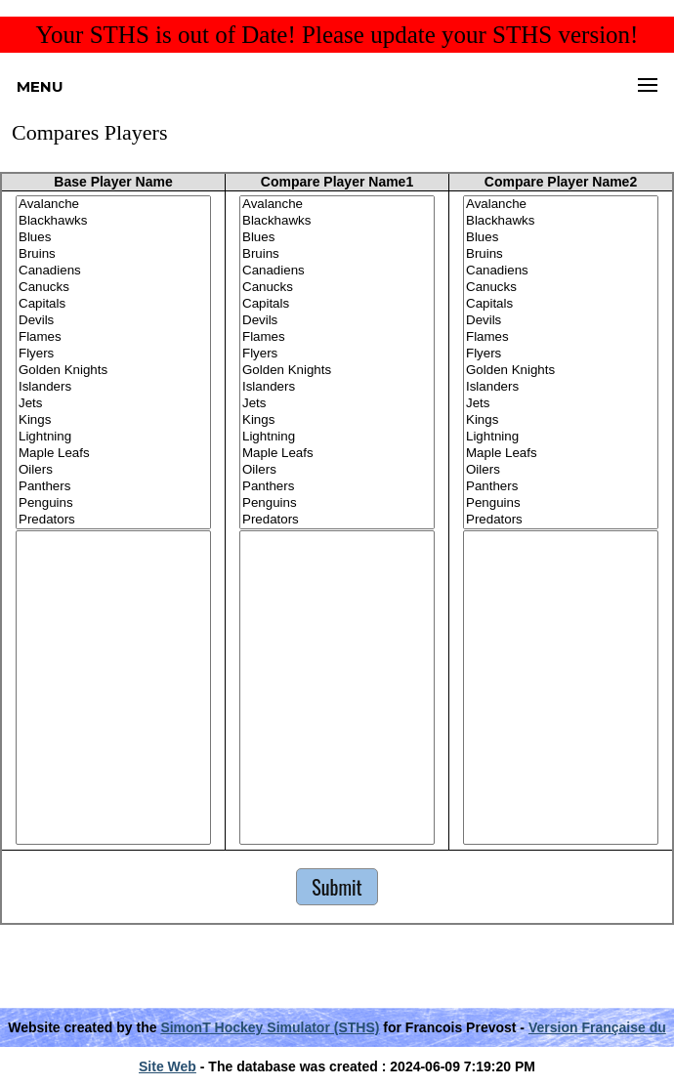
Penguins (113, 503)
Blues (113, 238)
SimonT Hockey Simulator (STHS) (269, 1027)
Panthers (113, 487)
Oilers (113, 470)
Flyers (113, 354)
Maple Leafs (113, 453)
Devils (113, 321)
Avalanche (113, 204)
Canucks (113, 287)
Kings (113, 420)
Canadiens (113, 271)
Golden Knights (113, 370)
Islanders (113, 387)
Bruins (113, 254)
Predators (113, 520)
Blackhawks (113, 221)
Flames (113, 337)
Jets (113, 404)
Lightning (113, 437)
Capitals (113, 304)
